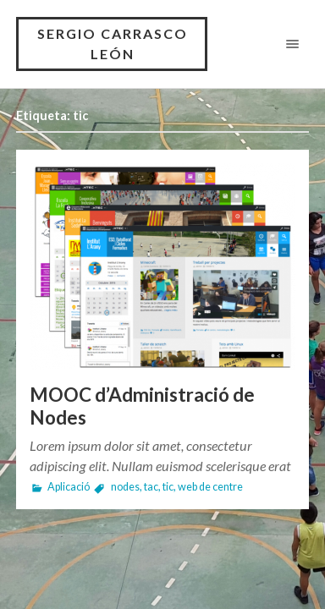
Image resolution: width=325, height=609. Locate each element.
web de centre (210, 486)
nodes (125, 486)
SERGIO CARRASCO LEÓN (112, 43)
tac (151, 486)
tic (168, 486)
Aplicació (68, 486)
